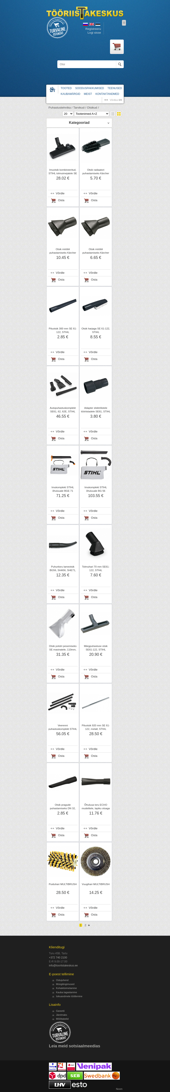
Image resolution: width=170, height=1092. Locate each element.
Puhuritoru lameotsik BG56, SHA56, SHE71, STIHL (63, 570)
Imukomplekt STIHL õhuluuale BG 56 (96, 489)
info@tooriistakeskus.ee (63, 965)
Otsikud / (93, 107)
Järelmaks (61, 1015)
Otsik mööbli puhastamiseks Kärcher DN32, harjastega (95, 253)
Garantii (60, 1011)
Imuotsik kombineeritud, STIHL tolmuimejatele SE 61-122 (62, 173)
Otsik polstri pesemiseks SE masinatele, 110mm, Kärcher (62, 649)
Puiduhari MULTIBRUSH (63, 884)
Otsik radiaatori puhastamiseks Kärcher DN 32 (95, 173)
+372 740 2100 (58, 957)
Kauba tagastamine (66, 992)
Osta (61, 200)
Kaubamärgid (70, 94)
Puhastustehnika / (60, 107)
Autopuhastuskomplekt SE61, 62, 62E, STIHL (63, 410)
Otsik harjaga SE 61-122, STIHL (95, 330)
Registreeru (93, 29)
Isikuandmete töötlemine (69, 996)
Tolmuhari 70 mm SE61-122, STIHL (96, 568)
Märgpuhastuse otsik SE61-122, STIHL (96, 648)
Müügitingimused (65, 984)
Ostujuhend (62, 980)
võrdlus (116, 100)
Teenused (115, 88)
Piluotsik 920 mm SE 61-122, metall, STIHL (96, 727)
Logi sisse (94, 32)
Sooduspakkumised (89, 88)
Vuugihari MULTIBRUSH (96, 884)
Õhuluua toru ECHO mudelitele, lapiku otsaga (96, 806)
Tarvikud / (79, 107)
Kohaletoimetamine (66, 988)
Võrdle (60, 193)
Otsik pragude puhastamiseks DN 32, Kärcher (62, 808)
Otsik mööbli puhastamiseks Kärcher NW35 (62, 253)
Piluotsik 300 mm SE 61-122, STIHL (63, 330)
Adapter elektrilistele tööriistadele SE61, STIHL (95, 410)
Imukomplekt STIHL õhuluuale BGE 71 (63, 489)
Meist (88, 94)
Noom (119, 1089)
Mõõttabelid (62, 1018)
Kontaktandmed (107, 94)
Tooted (66, 88)
